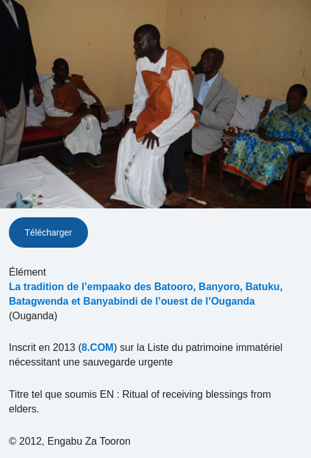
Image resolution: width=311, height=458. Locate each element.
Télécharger (48, 232)
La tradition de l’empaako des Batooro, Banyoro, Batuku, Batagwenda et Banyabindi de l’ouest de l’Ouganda (145, 294)
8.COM (98, 347)
